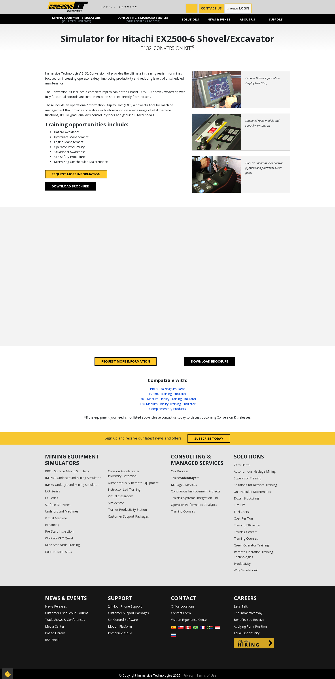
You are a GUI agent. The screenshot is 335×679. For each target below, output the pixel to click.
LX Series (51, 498)
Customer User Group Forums (66, 613)
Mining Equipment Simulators (76, 19)
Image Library (55, 633)
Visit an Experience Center (189, 619)
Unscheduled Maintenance (253, 492)
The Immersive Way (248, 613)
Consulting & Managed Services (142, 19)
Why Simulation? (245, 570)
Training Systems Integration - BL (195, 498)
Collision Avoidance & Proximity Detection (123, 473)
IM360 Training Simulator (167, 394)
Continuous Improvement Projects (195, 491)
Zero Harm (242, 465)
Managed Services (184, 485)
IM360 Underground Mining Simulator (72, 485)
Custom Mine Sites (58, 552)
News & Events (219, 19)
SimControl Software (123, 619)
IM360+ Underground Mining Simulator (73, 478)
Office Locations (183, 606)
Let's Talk (241, 606)
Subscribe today (208, 438)
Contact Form (181, 613)
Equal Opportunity (246, 633)
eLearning (52, 525)
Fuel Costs (241, 512)
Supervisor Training (247, 478)
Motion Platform (120, 626)
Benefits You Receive (249, 619)
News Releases (56, 606)
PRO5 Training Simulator (167, 389)
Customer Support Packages (128, 516)
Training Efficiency (247, 525)
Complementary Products (167, 409)
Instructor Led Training (124, 489)
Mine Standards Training (62, 545)
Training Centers (245, 532)
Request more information (76, 174)
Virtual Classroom (120, 496)
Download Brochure (70, 186)
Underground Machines (61, 511)
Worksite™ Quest (59, 538)
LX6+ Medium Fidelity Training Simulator (167, 399)
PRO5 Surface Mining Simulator (67, 471)
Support (276, 19)
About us (247, 19)
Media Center (54, 626)
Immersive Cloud (120, 633)
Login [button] (238, 8)
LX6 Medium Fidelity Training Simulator (167, 404)
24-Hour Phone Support (125, 606)
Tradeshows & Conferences (65, 619)
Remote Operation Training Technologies (253, 554)
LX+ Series (52, 491)
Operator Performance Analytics (194, 505)
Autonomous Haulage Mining (255, 471)
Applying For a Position (250, 626)
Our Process (180, 471)
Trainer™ (185, 478)
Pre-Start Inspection (59, 531)
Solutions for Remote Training (255, 485)
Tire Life (240, 505)
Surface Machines (57, 505)
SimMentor (116, 503)
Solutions (190, 19)
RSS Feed (52, 640)
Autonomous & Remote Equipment (133, 483)
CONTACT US (211, 8)
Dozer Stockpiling (246, 498)
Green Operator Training (251, 545)
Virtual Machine (56, 518)
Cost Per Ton (243, 518)
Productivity (242, 563)
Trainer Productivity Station (127, 509)
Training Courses (183, 511)
